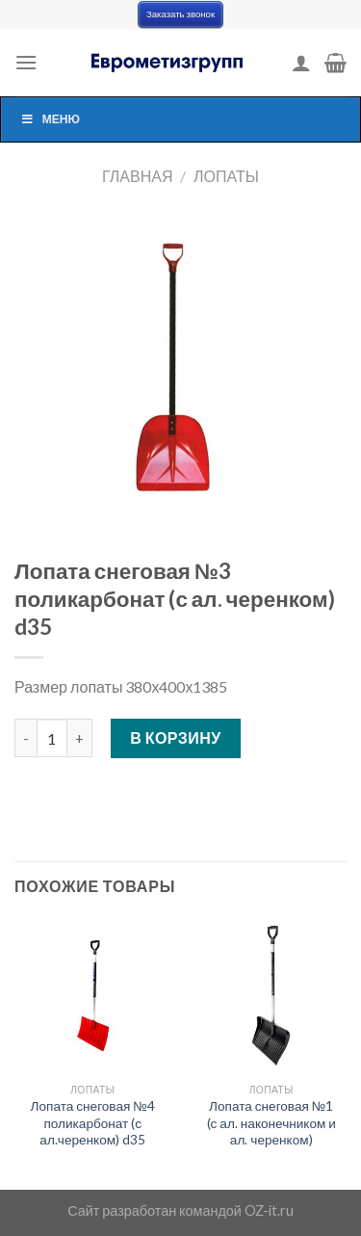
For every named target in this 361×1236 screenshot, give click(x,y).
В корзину (175, 737)
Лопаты (226, 176)
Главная (137, 176)
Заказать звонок (180, 14)
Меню (50, 119)
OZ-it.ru (269, 1210)
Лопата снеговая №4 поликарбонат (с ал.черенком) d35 (93, 1122)
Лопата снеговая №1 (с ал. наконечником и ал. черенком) (271, 1122)
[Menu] (26, 62)
